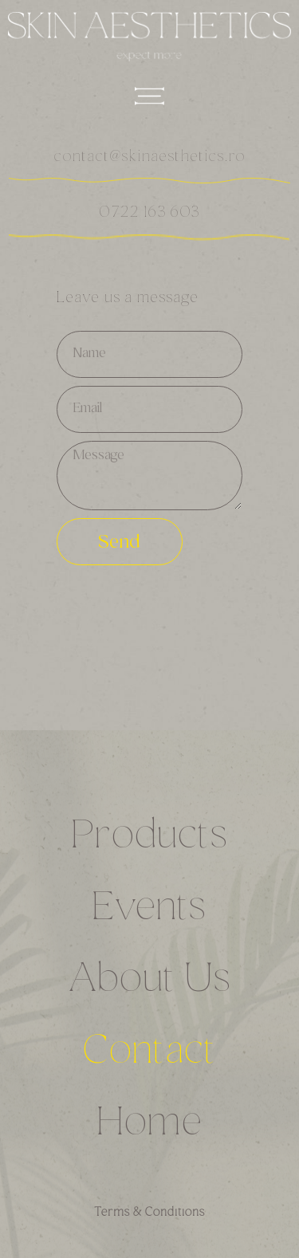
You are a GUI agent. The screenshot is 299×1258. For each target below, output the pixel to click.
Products (149, 838)
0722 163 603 (150, 213)
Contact (149, 1053)
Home (149, 1125)
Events (149, 909)
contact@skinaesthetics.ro (150, 157)
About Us (150, 981)
